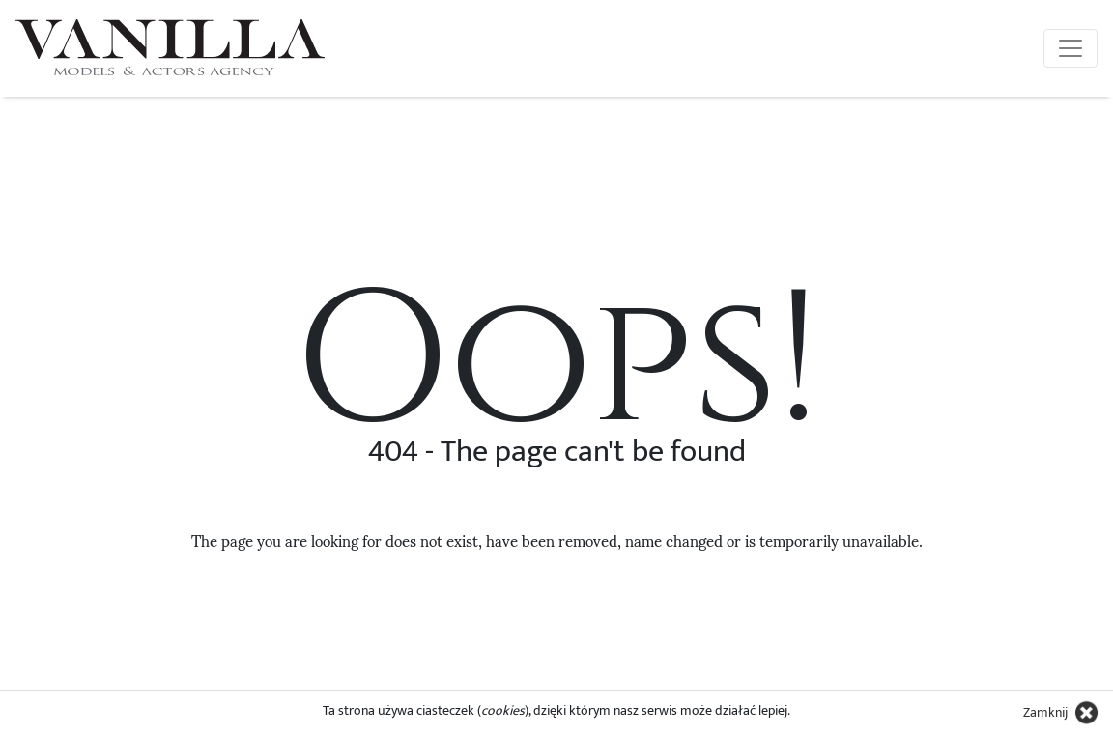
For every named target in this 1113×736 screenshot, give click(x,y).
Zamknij (1045, 712)
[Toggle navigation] (1070, 48)
